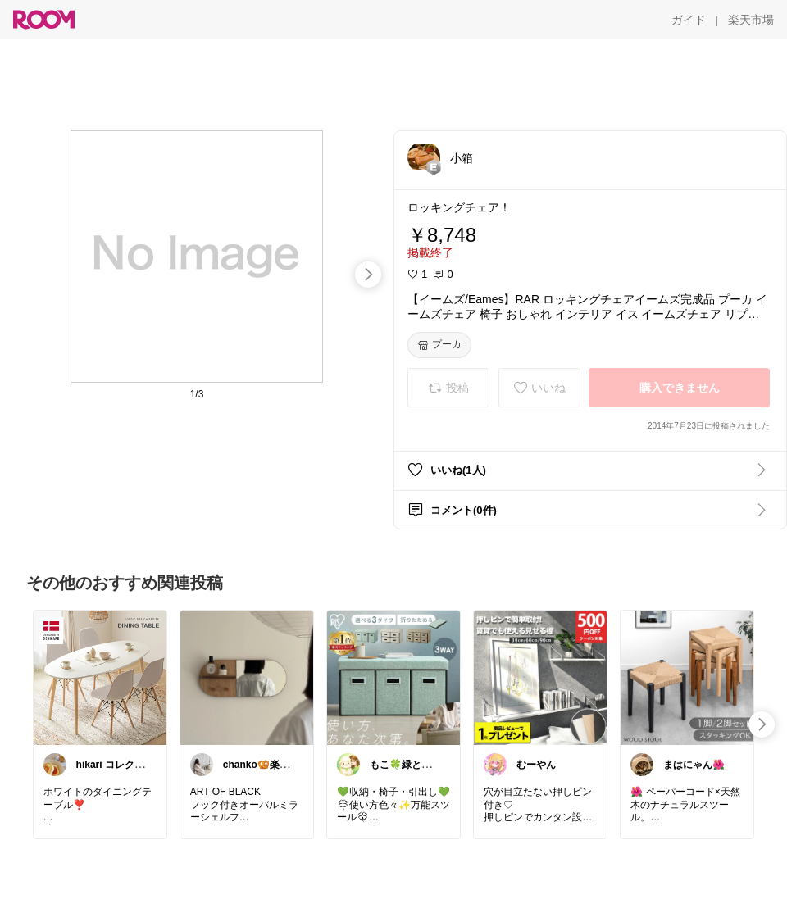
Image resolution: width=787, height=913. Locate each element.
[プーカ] (439, 345)
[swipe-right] (368, 274)
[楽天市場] (751, 19)
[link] (100, 677)
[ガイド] (688, 19)
